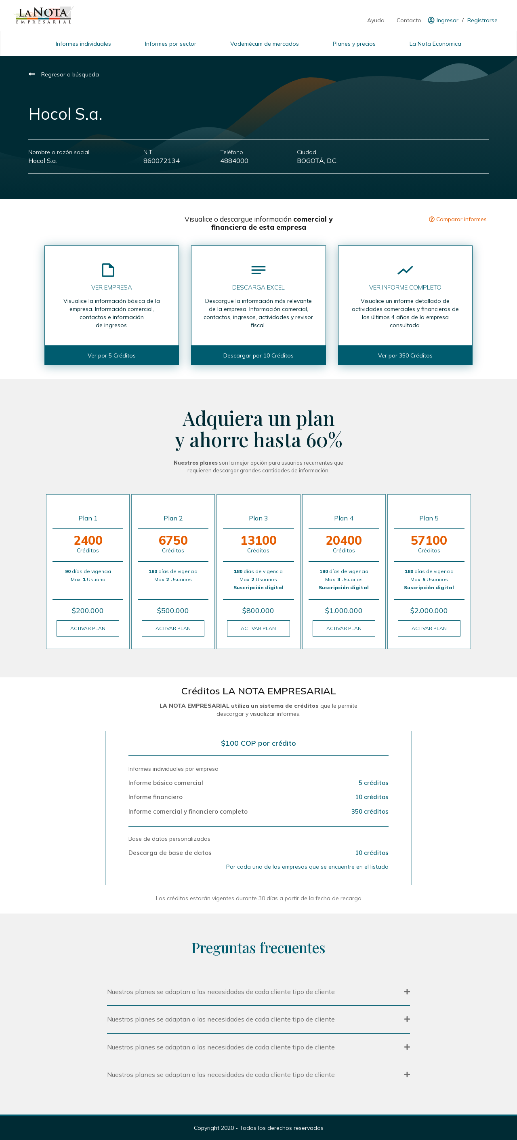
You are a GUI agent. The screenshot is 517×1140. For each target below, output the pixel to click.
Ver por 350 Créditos (405, 355)
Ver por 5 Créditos (112, 355)
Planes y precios (354, 43)
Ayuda (376, 20)
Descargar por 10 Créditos (258, 355)
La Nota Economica (435, 43)
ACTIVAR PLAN (87, 628)
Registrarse (482, 20)
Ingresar (447, 20)
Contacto (409, 20)
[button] (258, 992)
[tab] (258, 991)
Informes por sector (170, 43)
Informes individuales (83, 43)
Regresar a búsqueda (63, 74)
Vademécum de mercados (264, 43)
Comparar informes (458, 219)
